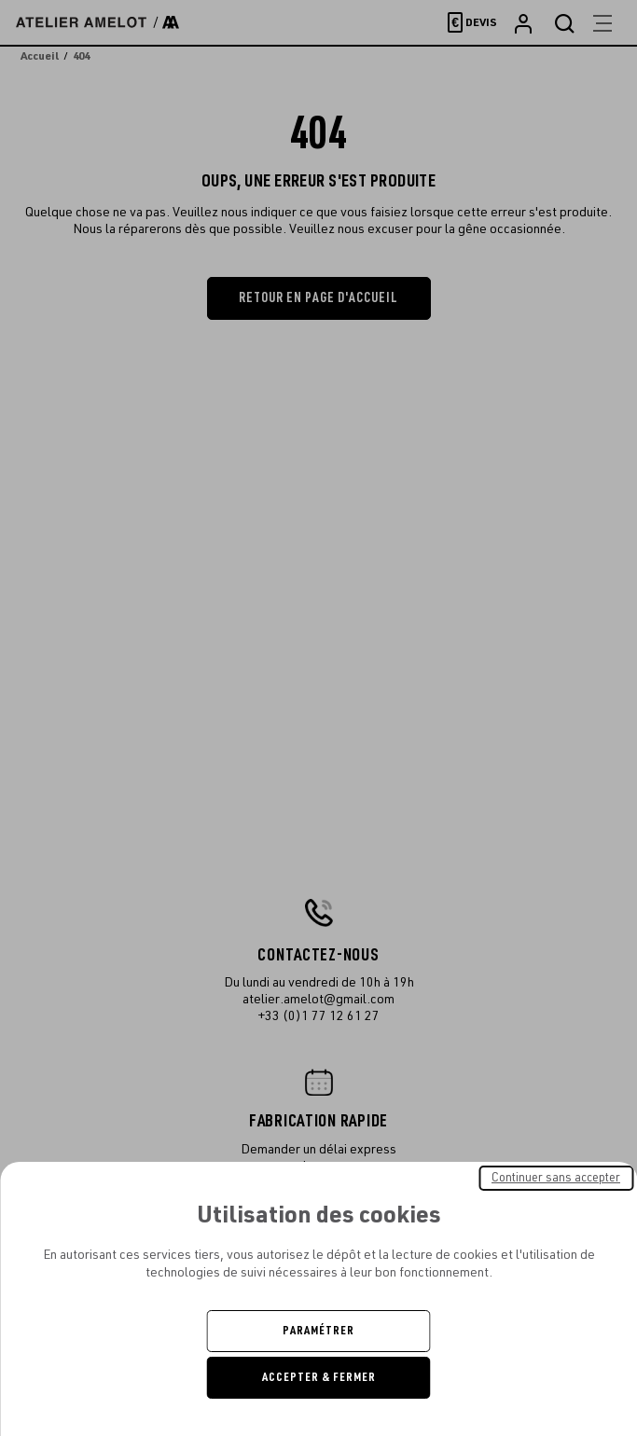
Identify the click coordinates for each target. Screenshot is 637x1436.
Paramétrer (318, 1330)
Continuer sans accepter (556, 1177)
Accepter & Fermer (319, 1377)
